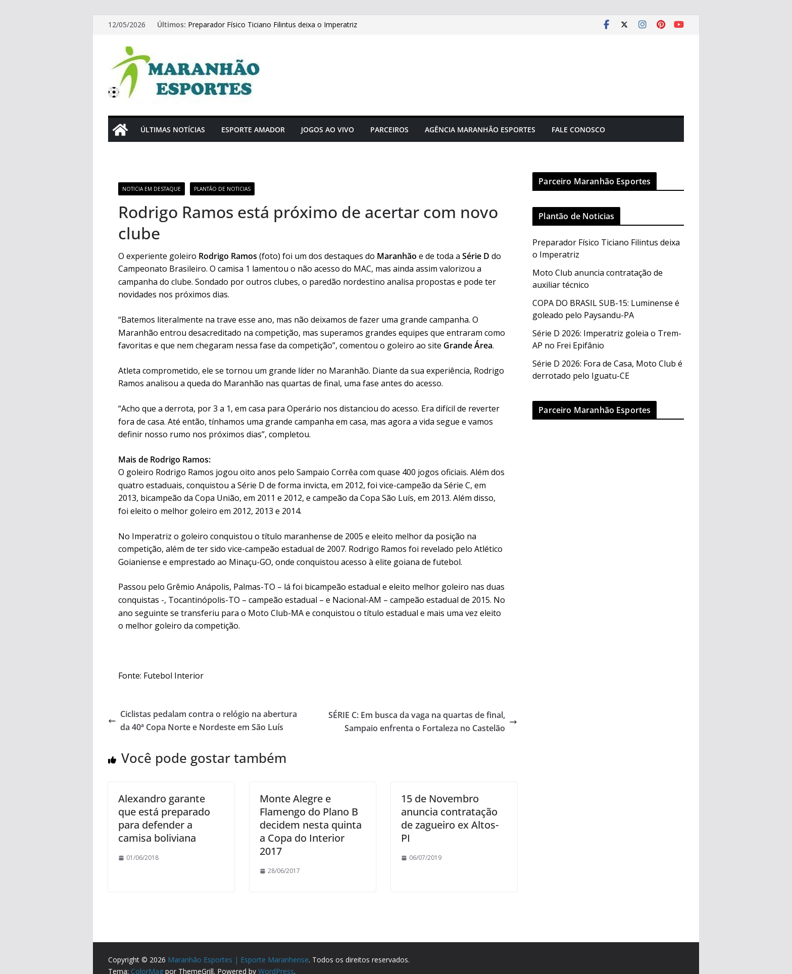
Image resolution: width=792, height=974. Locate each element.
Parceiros (389, 129)
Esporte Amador (253, 129)
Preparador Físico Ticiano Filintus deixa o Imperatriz (272, 24)
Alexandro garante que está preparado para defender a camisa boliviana (164, 818)
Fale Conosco (578, 129)
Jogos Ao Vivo (327, 129)
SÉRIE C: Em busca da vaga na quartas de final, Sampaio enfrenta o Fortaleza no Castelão (422, 721)
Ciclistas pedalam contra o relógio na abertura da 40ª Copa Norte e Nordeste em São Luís (202, 720)
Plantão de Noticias (222, 188)
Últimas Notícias (172, 129)
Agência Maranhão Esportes (480, 129)
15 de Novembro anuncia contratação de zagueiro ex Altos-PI (450, 818)
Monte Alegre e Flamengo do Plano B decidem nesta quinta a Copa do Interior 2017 (311, 825)
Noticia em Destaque (151, 188)
